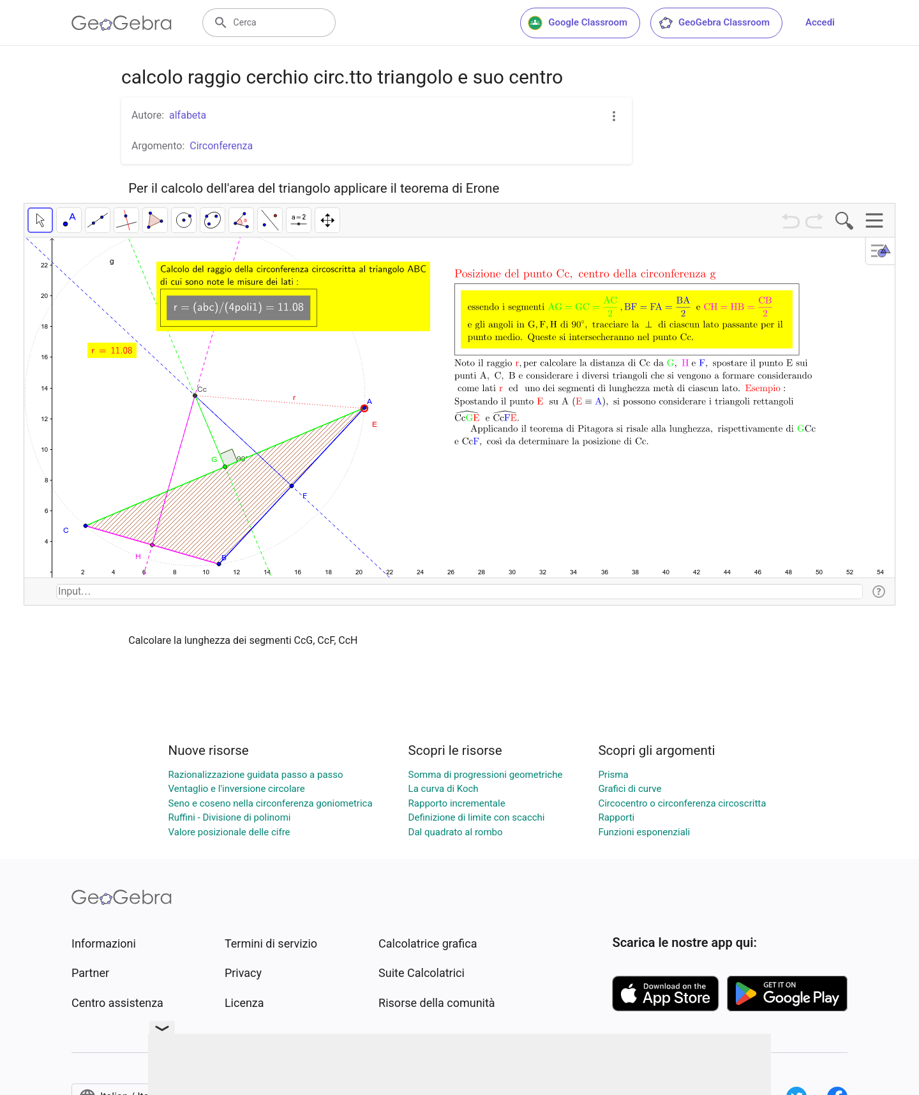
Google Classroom (577, 23)
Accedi (820, 22)
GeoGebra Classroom (714, 23)
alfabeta (187, 115)
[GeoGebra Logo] (121, 23)
